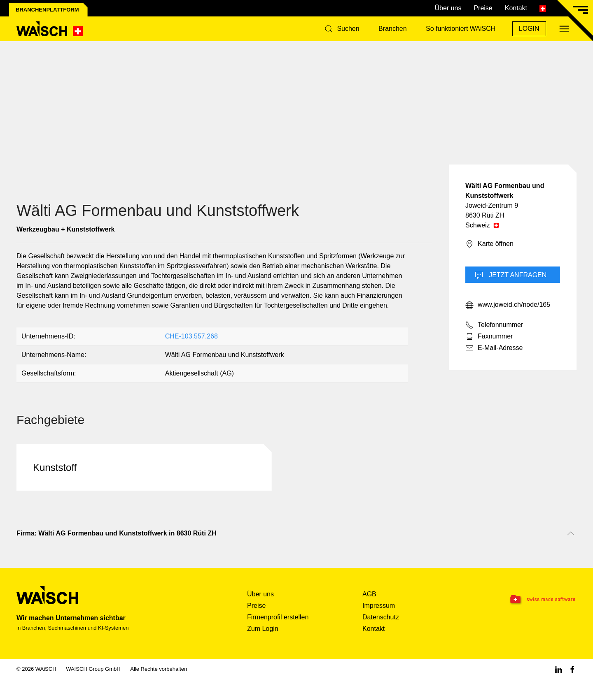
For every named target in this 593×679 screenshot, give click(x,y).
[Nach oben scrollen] (571, 533)
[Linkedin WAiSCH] (558, 669)
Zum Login (262, 628)
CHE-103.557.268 (191, 336)
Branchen (392, 28)
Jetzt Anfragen (511, 275)
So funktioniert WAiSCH (460, 28)
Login (529, 28)
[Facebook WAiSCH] (572, 669)
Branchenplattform (47, 10)
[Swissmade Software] (527, 600)
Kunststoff (55, 467)
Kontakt (516, 8)
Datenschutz (380, 617)
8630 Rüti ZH (484, 215)
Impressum (378, 605)
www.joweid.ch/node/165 (507, 305)
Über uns (447, 8)
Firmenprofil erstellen (277, 617)
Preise (483, 8)
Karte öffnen (489, 244)
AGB (369, 594)
